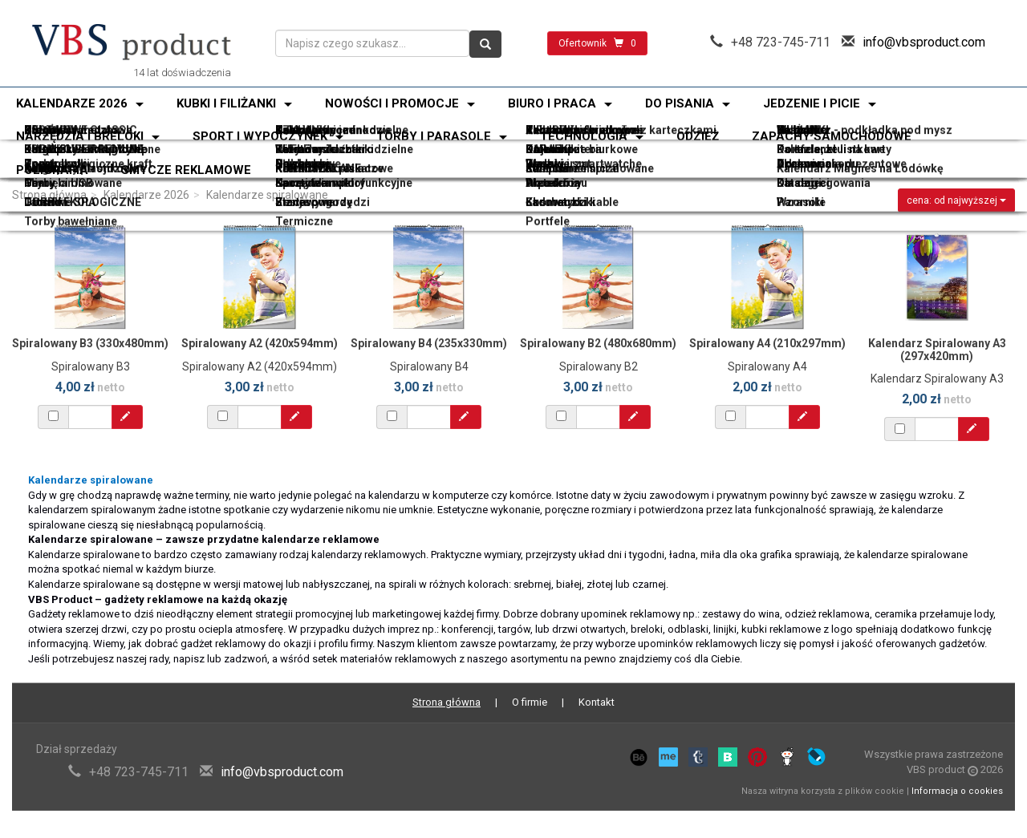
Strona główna (49, 194)
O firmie (529, 702)
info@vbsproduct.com (924, 42)
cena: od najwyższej (956, 200)
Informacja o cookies (957, 791)
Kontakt (596, 702)
